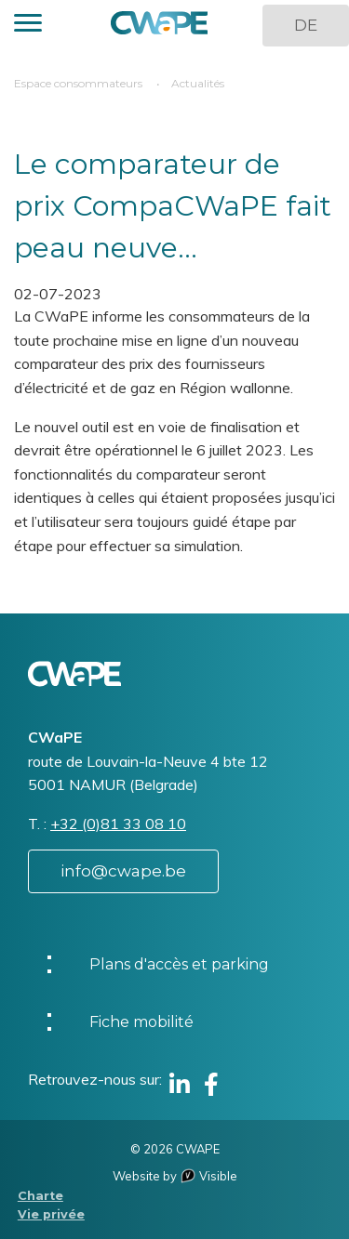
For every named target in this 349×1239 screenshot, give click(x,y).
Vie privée (51, 1214)
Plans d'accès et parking (179, 964)
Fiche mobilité (141, 1022)
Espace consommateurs (78, 83)
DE (305, 25)
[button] (28, 25)
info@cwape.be (123, 871)
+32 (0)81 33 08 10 (118, 823)
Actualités (197, 83)
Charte (40, 1196)
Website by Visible (175, 1175)
